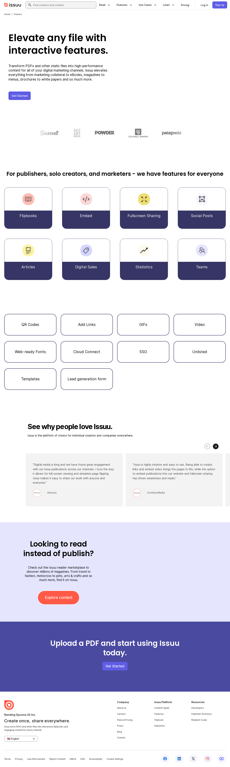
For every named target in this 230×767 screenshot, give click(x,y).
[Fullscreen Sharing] (144, 208)
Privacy (19, 759)
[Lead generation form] (87, 379)
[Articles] (28, 259)
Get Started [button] (20, 96)
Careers (121, 714)
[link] (185, 4)
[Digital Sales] (86, 259)
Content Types (162, 708)
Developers (197, 708)
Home (7, 14)
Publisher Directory (201, 714)
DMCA (73, 759)
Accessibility (95, 759)
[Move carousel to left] (207, 446)
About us (121, 708)
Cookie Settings (115, 759)
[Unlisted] (200, 352)
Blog (119, 731)
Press (120, 725)
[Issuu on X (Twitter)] (193, 758)
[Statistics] (144, 259)
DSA (82, 759)
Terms (7, 759)
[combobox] (64, 5)
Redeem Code (199, 720)
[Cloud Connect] (87, 352)
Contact (121, 737)
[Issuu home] (13, 5)
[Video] (200, 324)
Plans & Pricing (124, 720)
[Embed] (86, 208)
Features (159, 714)
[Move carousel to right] (216, 446)
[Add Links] (87, 324)
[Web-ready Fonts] (30, 352)
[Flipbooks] (28, 208)
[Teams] (202, 259)
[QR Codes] (30, 324)
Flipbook (159, 720)
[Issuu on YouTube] (221, 758)
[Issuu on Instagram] (207, 758)
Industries (159, 725)
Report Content (57, 759)
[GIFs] (143, 324)
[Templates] (30, 379)
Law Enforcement (36, 759)
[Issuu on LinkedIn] (179, 758)
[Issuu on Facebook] (165, 758)
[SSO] (143, 352)
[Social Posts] (202, 208)
